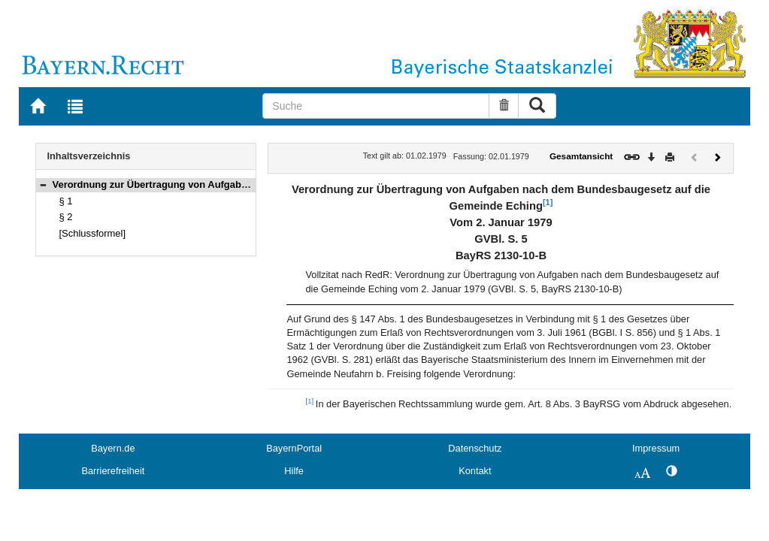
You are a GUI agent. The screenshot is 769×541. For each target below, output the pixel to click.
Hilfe (294, 470)
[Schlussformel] (92, 233)
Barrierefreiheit (112, 470)
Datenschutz (474, 448)
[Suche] (375, 106)
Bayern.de (113, 448)
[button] (43, 184)
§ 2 (66, 216)
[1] (548, 202)
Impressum (656, 448)
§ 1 (66, 201)
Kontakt (475, 470)
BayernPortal (294, 448)
